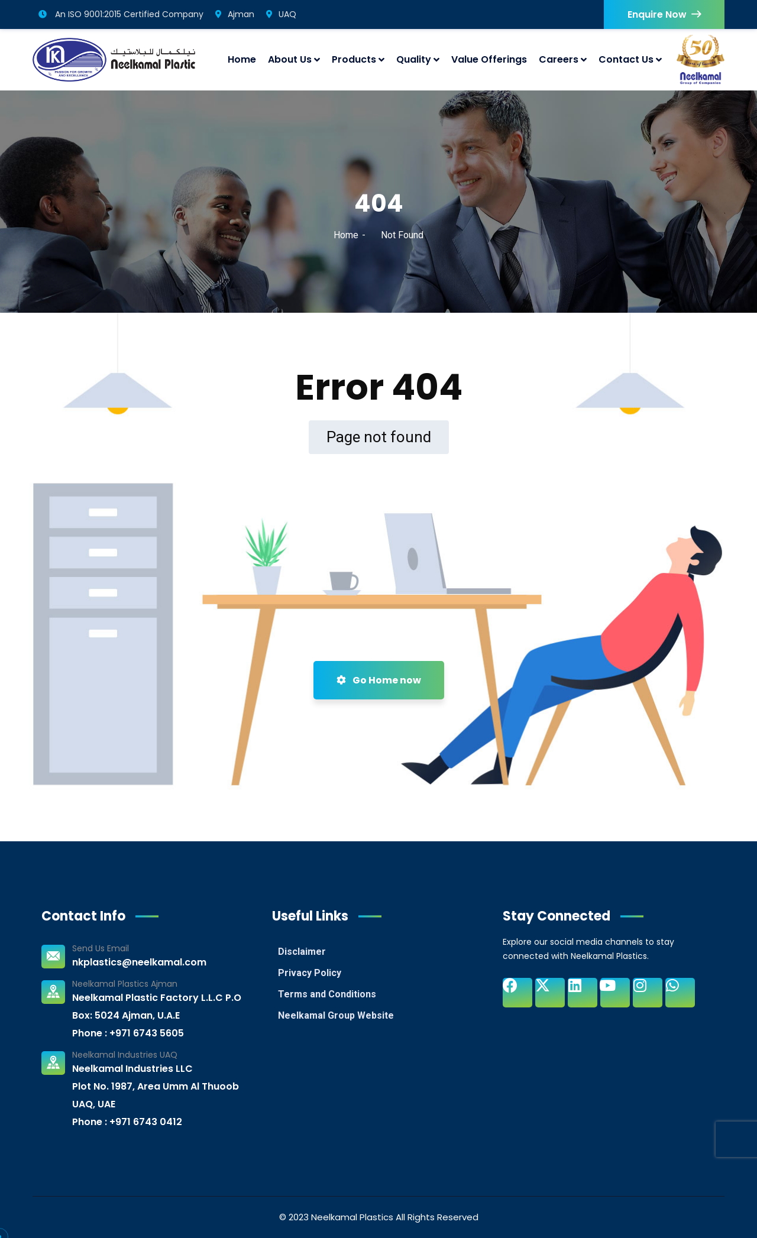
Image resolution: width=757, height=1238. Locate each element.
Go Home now (379, 680)
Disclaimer (302, 951)
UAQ (281, 14)
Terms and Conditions (327, 994)
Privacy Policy (309, 972)
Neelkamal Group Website (336, 1015)
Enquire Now (664, 14)
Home (346, 235)
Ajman (234, 14)
